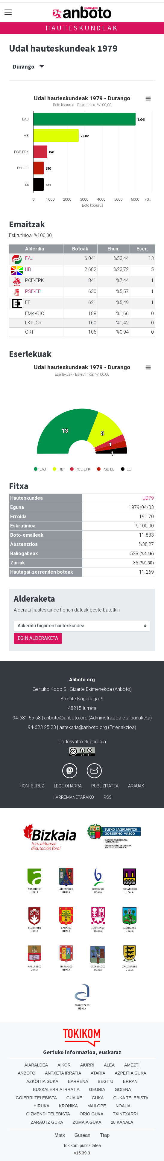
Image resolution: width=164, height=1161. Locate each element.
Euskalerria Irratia (56, 1089)
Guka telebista (130, 1097)
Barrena (78, 1081)
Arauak (136, 786)
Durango (28, 66)
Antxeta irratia (63, 1073)
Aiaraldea (36, 1065)
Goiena (123, 1089)
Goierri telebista (36, 1097)
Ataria (98, 1073)
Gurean (82, 1135)
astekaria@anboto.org (83, 727)
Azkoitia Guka (42, 1081)
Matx (59, 1135)
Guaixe (74, 1097)
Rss (108, 797)
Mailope (96, 1105)
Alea (109, 1065)
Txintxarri (125, 1114)
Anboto (26, 1073)
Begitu (105, 1081)
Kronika (68, 1105)
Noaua (123, 1105)
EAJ (29, 258)
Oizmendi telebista (48, 1114)
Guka (98, 1097)
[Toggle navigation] (8, 12)
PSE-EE (33, 291)
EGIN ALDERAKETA (38, 638)
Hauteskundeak (81, 27)
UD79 (148, 498)
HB (28, 269)
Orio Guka (91, 1114)
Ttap (105, 1135)
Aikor (64, 1065)
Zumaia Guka (87, 1122)
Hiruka (41, 1105)
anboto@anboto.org (65, 718)
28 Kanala (122, 1122)
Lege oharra (68, 786)
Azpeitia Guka (130, 1073)
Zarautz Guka (47, 1122)
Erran (130, 1081)
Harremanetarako (73, 797)
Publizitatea (105, 786)
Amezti (131, 1065)
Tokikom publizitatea (82, 1145)
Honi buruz (32, 786)
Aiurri (87, 1065)
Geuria (97, 1089)
